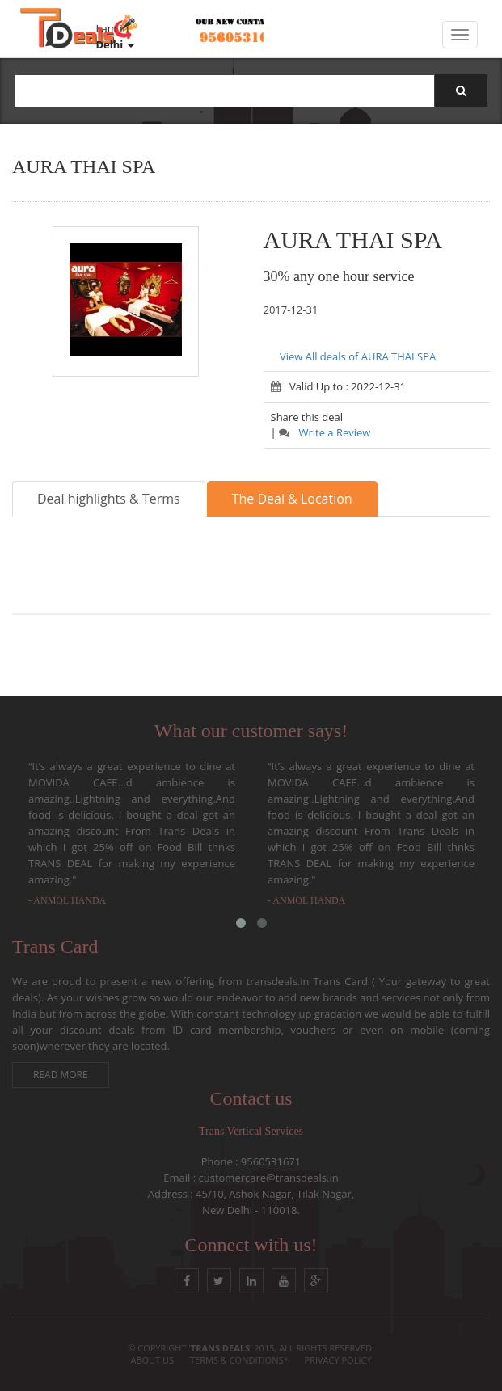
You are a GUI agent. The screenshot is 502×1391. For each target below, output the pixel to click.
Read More (60, 1074)
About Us (152, 1360)
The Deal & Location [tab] (292, 499)
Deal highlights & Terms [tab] (108, 499)
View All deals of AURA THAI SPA (358, 356)
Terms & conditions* (239, 1360)
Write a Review (324, 432)
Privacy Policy (338, 1360)
